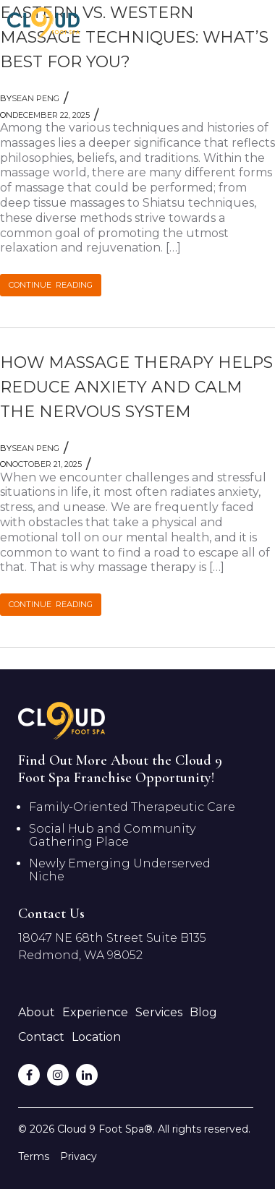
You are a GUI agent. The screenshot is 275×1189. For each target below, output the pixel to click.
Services (158, 1012)
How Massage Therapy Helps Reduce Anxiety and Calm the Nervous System (136, 387)
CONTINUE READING (51, 285)
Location (96, 1037)
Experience (95, 1012)
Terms (33, 1156)
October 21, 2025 (41, 464)
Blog (203, 1012)
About (36, 1012)
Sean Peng (29, 98)
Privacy (78, 1156)
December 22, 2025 (45, 115)
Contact (41, 1037)
